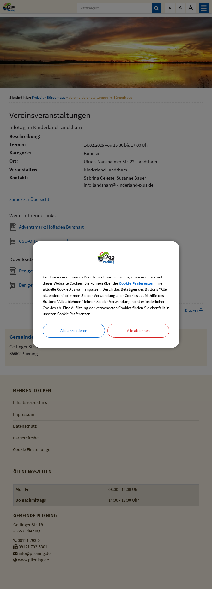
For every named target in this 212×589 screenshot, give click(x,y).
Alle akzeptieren (73, 330)
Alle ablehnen (138, 330)
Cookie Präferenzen (136, 283)
